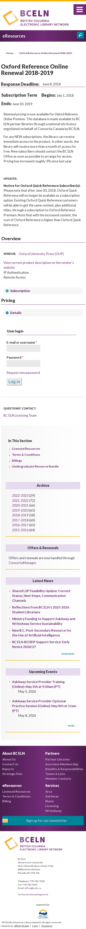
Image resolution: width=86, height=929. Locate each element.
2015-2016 (20, 530)
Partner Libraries (57, 759)
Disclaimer (47, 925)
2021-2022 (20, 500)
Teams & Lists (55, 773)
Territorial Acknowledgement (33, 894)
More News (68, 654)
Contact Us (10, 764)
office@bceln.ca (33, 888)
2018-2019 (20, 515)
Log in (35, 925)
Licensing (52, 806)
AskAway (52, 796)
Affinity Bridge (21, 925)
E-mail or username (22, 342)
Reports (8, 769)
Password (15, 357)
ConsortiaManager (22, 563)
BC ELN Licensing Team (20, 415)
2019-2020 (20, 510)
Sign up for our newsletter (46, 820)
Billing (6, 801)
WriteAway (53, 810)
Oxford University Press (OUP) (41, 254)
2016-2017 (20, 525)
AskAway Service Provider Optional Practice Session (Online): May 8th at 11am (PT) (44, 706)
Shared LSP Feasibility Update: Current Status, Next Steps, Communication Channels (41, 596)
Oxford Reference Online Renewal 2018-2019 (45, 53)
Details (16, 313)
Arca (48, 791)
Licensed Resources (26, 448)
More (71, 725)
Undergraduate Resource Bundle (35, 466)
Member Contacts (58, 778)
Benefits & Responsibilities (64, 769)
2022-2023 (20, 495)
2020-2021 (20, 505)
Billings (17, 460)
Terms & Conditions (26, 454)
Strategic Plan (12, 773)
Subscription (20, 291)
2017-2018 (20, 520)
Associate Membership (61, 764)
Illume (49, 801)
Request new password (23, 373)
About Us (9, 759)
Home (9, 53)
